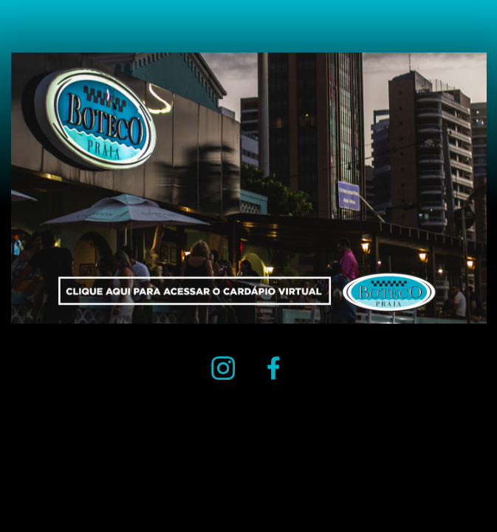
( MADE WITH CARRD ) (44, 474)
